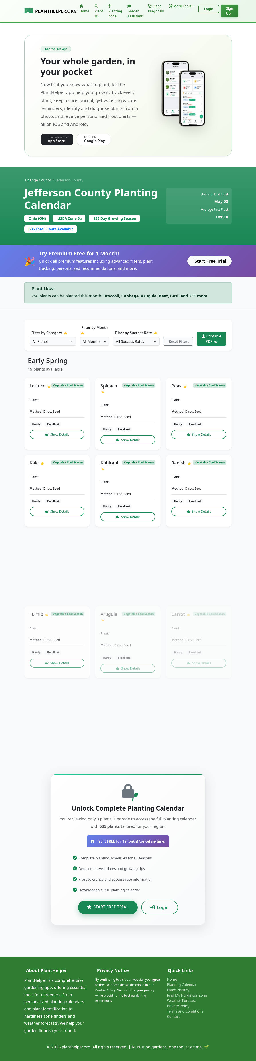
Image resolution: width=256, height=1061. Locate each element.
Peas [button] (178, 386)
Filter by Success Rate (136, 332)
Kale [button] (37, 463)
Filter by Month (94, 330)
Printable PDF (211, 339)
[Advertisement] (128, 566)
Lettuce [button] (40, 386)
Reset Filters (179, 341)
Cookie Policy (105, 990)
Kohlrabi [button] (109, 465)
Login (208, 9)
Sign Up (229, 11)
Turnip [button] (39, 614)
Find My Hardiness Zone (187, 995)
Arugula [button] (108, 616)
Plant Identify (178, 990)
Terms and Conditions (185, 1011)
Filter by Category (49, 332)
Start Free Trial (210, 261)
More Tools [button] (180, 6)
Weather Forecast (181, 1000)
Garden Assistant (135, 11)
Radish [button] (181, 463)
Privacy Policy (178, 1005)
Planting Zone (115, 11)
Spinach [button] (108, 388)
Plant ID (99, 11)
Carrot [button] (180, 614)
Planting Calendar (182, 984)
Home (84, 8)
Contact (173, 1016)
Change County (38, 180)
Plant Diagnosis (156, 8)
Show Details (57, 434)
